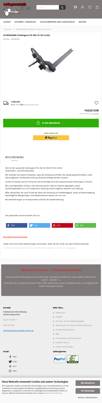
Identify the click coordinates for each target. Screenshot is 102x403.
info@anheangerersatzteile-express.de (18, 330)
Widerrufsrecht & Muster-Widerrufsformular (74, 325)
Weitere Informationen (87, 397)
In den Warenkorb (48, 123)
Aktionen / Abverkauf (25, 22)
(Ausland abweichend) (31, 105)
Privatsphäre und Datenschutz (68, 338)
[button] (16, 225)
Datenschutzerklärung (53, 393)
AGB (57, 334)
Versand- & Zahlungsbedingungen (70, 321)
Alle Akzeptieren (88, 383)
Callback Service (63, 342)
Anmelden (71, 248)
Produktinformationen (65, 330)
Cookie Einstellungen (64, 347)
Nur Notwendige (88, 391)
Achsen (6, 22)
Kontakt (59, 317)
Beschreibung (14, 157)
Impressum (60, 313)
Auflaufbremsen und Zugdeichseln (57, 22)
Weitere (82, 22)
